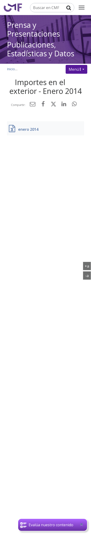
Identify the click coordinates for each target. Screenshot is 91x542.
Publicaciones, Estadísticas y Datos (40, 49)
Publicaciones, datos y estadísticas (46, 69)
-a (88, 275)
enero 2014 (28, 129)
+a (88, 266)
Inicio (11, 69)
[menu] (81, 7)
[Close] (81, 524)
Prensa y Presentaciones (33, 29)
